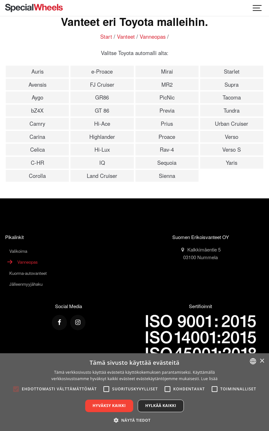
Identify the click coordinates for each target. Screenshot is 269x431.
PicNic (167, 97)
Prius (167, 123)
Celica (37, 149)
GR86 (102, 97)
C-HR (37, 162)
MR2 (167, 84)
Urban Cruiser (231, 123)
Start (106, 36)
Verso (231, 136)
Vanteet (126, 36)
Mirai (167, 71)
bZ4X (37, 110)
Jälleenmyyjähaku (26, 284)
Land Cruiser (102, 176)
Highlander (102, 136)
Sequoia (166, 162)
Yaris (231, 162)
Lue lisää (209, 378)
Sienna (167, 176)
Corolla (37, 176)
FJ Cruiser (102, 84)
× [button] (261, 361)
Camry (37, 123)
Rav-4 (167, 149)
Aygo (37, 97)
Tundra (232, 110)
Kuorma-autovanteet (28, 273)
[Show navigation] (257, 8)
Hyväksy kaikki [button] (109, 405)
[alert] (134, 392)
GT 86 (102, 110)
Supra (231, 84)
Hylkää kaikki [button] (160, 405)
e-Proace (102, 71)
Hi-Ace (102, 123)
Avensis (37, 84)
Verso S (231, 149)
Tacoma (232, 97)
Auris (37, 71)
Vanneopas (153, 36)
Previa (167, 110)
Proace (167, 136)
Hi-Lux (102, 149)
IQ (102, 162)
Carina (37, 136)
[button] (134, 420)
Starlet (232, 71)
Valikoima (18, 251)
